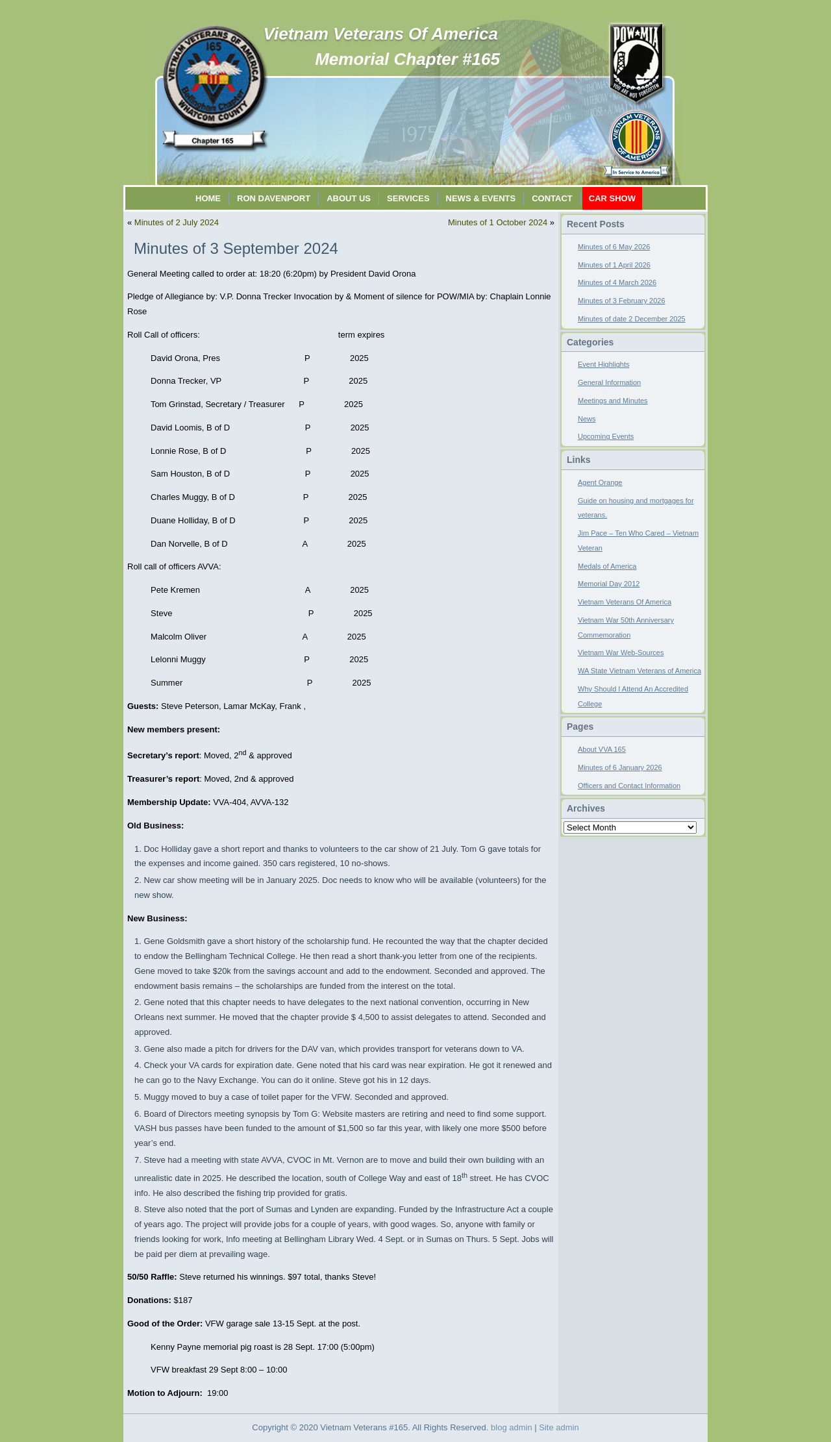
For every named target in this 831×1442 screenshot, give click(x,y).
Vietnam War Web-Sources (621, 652)
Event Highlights (604, 364)
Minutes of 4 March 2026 (617, 282)
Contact (552, 198)
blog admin (511, 1427)
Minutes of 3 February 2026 (621, 301)
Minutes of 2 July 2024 (176, 222)
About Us (349, 198)
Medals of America (607, 566)
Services (408, 198)
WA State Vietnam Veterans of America (639, 671)
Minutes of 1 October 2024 (497, 222)
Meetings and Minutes (613, 400)
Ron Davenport (273, 198)
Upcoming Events (606, 436)
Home (208, 198)
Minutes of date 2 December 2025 (632, 319)
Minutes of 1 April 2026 (614, 265)
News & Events (481, 198)
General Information (609, 382)
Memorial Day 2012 (608, 584)
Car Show (612, 198)
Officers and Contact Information (629, 785)
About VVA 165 (602, 749)
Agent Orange (600, 482)
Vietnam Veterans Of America (381, 34)
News (587, 419)
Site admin (558, 1427)
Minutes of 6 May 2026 (614, 247)
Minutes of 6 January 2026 (620, 767)
